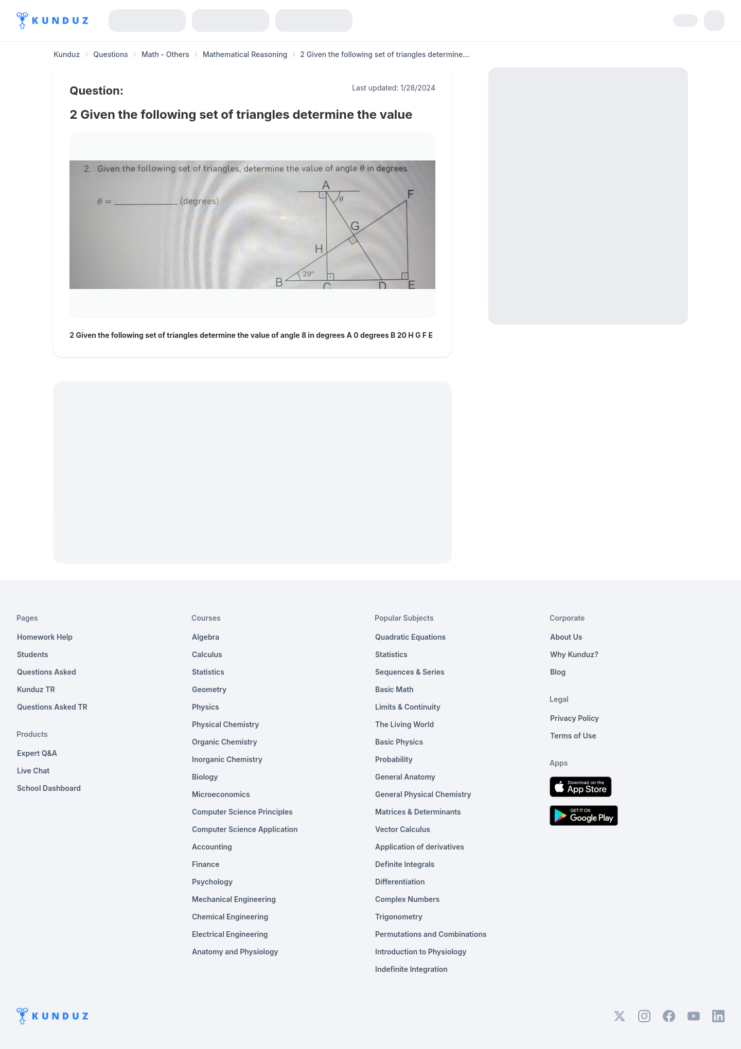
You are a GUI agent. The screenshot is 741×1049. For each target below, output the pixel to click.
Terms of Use (573, 735)
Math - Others (165, 54)
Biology (205, 776)
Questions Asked (46, 671)
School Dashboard (49, 788)
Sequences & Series (410, 671)
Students (32, 654)
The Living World (404, 724)
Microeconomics (221, 794)
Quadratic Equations (410, 636)
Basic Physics (399, 741)
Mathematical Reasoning (245, 54)
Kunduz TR (36, 689)
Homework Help (45, 636)
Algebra (205, 636)
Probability (394, 759)
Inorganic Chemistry (227, 759)
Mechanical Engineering (234, 899)
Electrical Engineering (230, 934)
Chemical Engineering (230, 916)
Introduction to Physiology (420, 951)
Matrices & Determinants (418, 811)
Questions (110, 54)
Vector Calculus (402, 829)
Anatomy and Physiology (235, 951)
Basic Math (394, 689)
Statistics (208, 671)
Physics (205, 706)
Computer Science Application (245, 829)
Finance (206, 864)
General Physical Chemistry (423, 794)
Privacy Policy (574, 718)
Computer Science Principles (242, 811)
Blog (558, 671)
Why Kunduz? (574, 654)
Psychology (212, 881)
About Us (566, 636)
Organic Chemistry (224, 741)
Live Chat (33, 770)
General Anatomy (405, 776)
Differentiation (400, 881)
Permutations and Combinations (431, 934)
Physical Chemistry (225, 724)
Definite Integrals (405, 864)
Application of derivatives (419, 846)
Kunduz (67, 54)
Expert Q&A (37, 753)
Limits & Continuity (407, 706)
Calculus (207, 654)
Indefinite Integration (411, 969)
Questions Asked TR (52, 706)
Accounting (212, 846)
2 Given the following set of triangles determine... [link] (384, 54)
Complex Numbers (407, 899)
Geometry (209, 689)
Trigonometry (398, 916)
